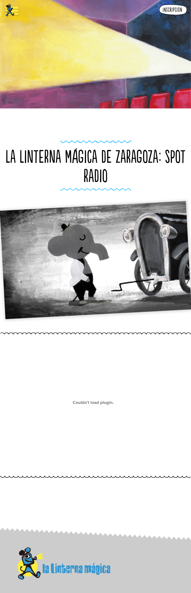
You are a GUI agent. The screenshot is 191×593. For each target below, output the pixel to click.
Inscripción (172, 10)
